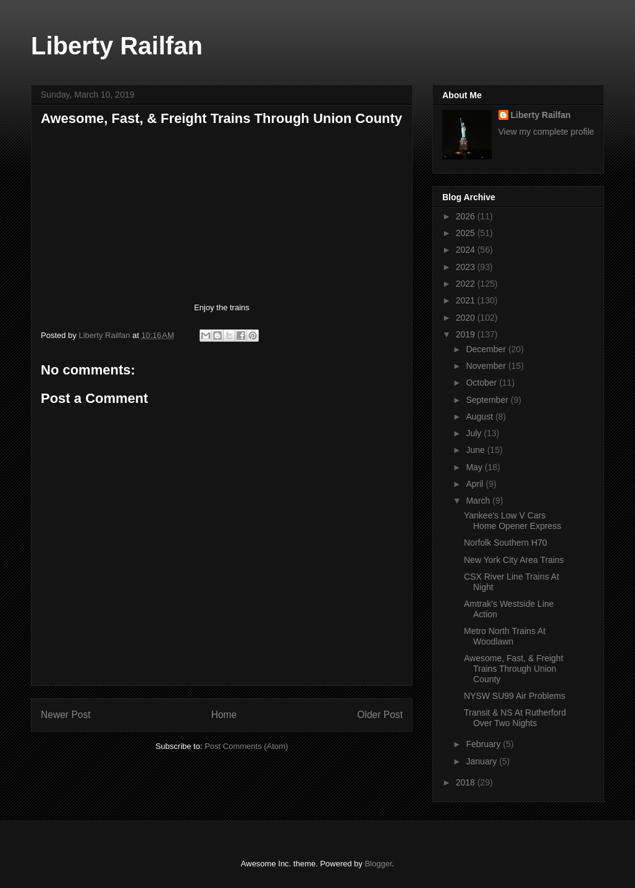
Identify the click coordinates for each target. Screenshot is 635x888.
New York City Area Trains (514, 560)
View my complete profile (546, 132)
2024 (466, 250)
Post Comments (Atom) (246, 746)
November (487, 366)
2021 (466, 300)
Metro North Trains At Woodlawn (504, 636)
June (476, 450)
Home (224, 714)
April (476, 484)
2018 (466, 782)
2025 (466, 233)
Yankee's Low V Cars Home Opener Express (512, 520)
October (482, 382)
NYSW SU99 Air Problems (514, 696)
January (482, 761)
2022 (466, 284)
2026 (466, 216)
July (475, 433)
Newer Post (66, 714)
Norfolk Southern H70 (505, 543)
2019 (466, 334)
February (484, 744)
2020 (466, 318)
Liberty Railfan (117, 45)
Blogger (378, 863)
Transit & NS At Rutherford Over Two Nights (515, 718)
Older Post (380, 714)
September (488, 400)
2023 (466, 267)
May (475, 467)
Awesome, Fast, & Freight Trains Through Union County (513, 668)
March (479, 500)
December (487, 349)
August (480, 416)
